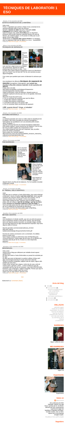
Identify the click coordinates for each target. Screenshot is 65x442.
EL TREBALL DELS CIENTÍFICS (13, 190)
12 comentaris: (23, 184)
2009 (48, 286)
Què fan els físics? (58, 313)
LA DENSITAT (59, 320)
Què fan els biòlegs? (58, 311)
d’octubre (51, 298)
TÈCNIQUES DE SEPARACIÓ (12, 47)
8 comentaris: (22, 242)
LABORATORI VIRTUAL (56, 314)
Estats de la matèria (58, 308)
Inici (22, 277)
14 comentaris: (22, 109)
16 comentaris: (23, 272)
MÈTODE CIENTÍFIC (9, 215)
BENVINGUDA (7, 248)
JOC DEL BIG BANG (57, 316)
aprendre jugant (59, 307)
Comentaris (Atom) (17, 280)
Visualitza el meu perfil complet (54, 417)
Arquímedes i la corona (57, 310)
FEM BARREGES (8, 142)
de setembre (52, 300)
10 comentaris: (23, 136)
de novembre (52, 288)
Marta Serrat (60, 400)
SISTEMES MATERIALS (10, 114)
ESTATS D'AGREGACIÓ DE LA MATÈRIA (16, 22)
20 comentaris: (23, 41)
